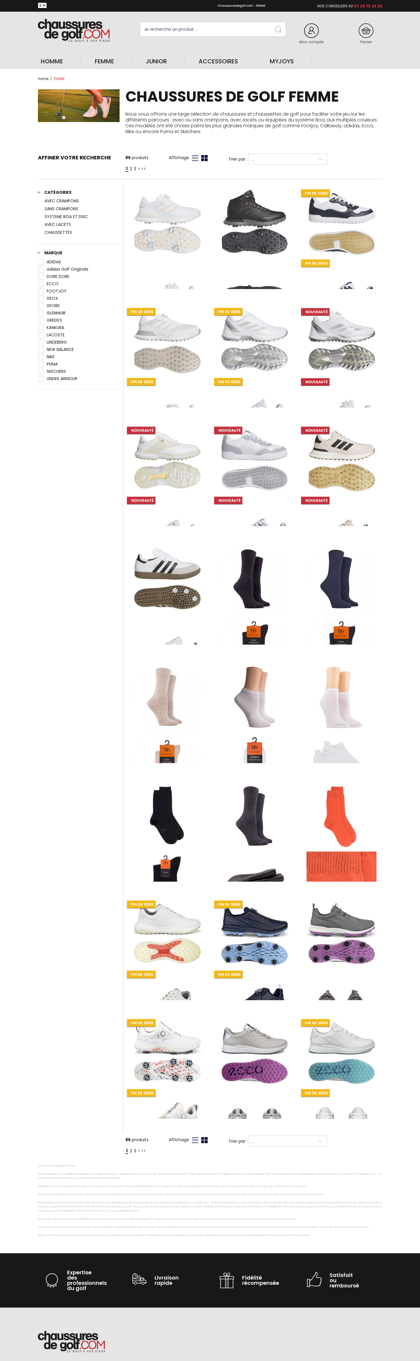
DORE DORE (53, 276)
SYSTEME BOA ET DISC (66, 217)
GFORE (49, 305)
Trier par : (237, 159)
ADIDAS (49, 261)
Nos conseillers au (335, 6)
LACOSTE (51, 334)
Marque (50, 253)
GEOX (48, 298)
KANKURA (51, 327)
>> (143, 169)
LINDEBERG (52, 342)
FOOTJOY (52, 291)
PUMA (48, 364)
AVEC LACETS (58, 224)
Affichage (179, 157)
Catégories (54, 192)
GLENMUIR (52, 313)
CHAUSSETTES (58, 232)
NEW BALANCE (56, 349)
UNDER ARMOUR (57, 378)
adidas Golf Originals (63, 269)
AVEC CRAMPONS (62, 201)
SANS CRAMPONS (61, 209)
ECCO (48, 283)
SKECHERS (52, 371)
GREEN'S (50, 320)
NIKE (46, 356)
